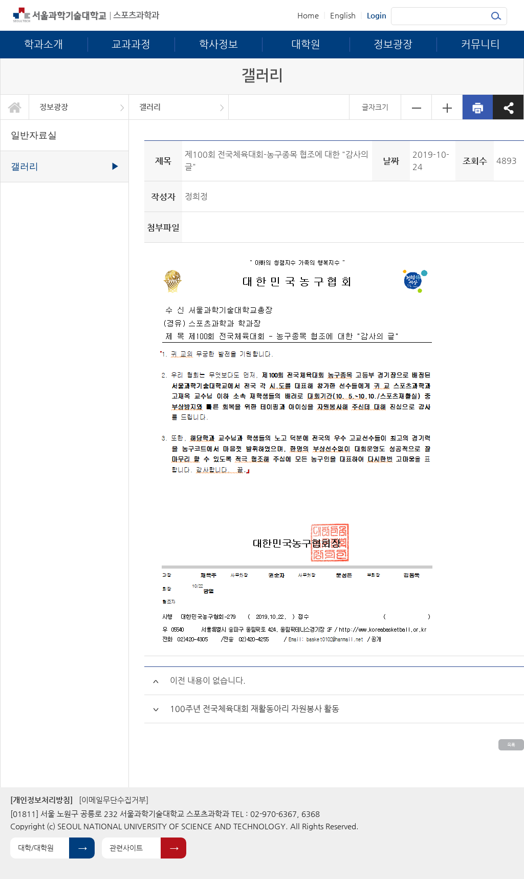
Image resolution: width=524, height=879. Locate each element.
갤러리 (150, 106)
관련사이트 (126, 848)
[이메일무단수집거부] (113, 800)
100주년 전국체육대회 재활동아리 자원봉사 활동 (254, 709)
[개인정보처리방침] (41, 800)
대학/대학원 (36, 848)
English (343, 15)
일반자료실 (34, 135)
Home (308, 15)
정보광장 (53, 106)
